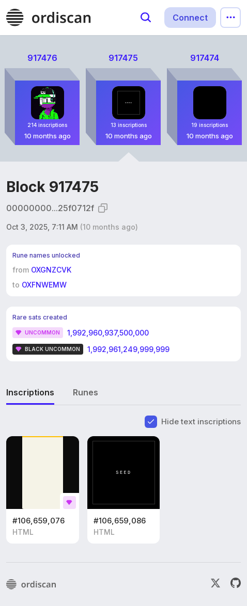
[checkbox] (151, 422)
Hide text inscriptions (201, 421)
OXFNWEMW (44, 284)
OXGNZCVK (51, 269)
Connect (190, 17)
